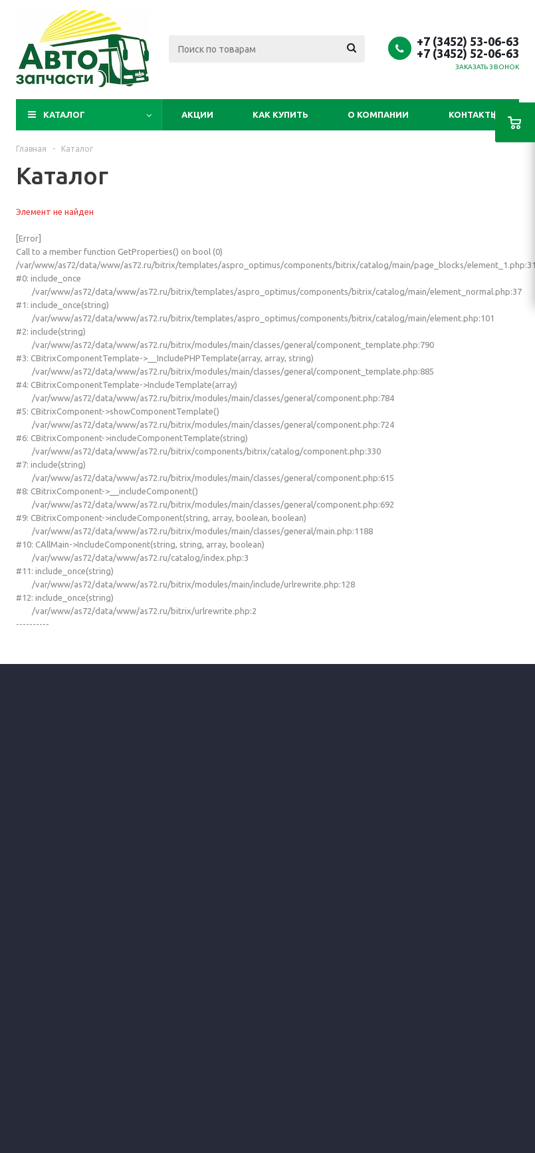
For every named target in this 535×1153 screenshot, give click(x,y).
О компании (378, 114)
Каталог (64, 114)
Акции (197, 114)
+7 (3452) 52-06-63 (468, 53)
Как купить (280, 114)
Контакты (473, 114)
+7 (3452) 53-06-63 (468, 41)
